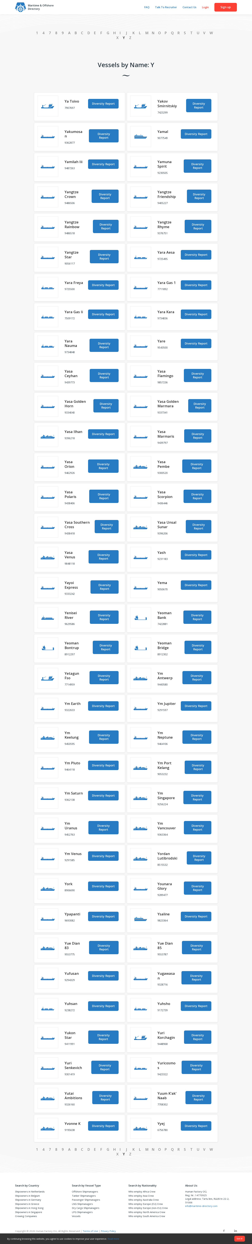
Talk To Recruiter (166, 7)
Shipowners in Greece (27, 1203)
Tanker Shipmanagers (84, 1195)
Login (205, 7)
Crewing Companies (26, 1216)
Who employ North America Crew (146, 1212)
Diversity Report (103, 103)
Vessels (76, 1216)
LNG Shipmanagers (82, 1203)
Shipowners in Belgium (27, 1195)
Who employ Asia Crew (141, 1195)
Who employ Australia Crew (143, 1199)
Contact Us (189, 7)
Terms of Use (90, 1231)
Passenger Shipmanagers (86, 1199)
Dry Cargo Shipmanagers (85, 1207)
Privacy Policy (108, 1231)
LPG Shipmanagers (82, 1212)
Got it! (240, 1238)
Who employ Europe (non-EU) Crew (148, 1207)
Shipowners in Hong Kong (29, 1207)
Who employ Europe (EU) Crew (145, 1203)
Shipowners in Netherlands (30, 1191)
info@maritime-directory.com (201, 1206)
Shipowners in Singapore (28, 1212)
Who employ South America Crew (146, 1216)
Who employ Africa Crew (141, 1191)
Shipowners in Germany (28, 1199)
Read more (113, 1238)
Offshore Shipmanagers (85, 1191)
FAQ (146, 7)
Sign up (226, 7)
